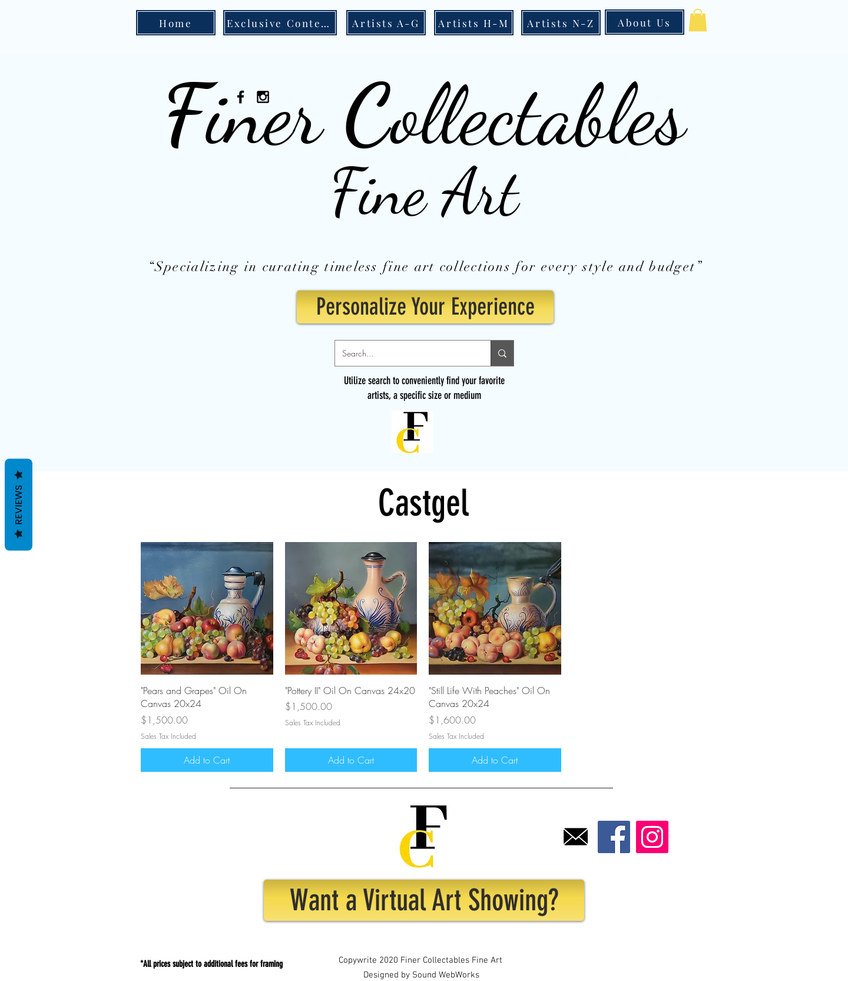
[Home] (175, 22)
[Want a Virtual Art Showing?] (424, 900)
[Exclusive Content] (280, 22)
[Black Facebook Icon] (240, 96)
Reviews (18, 504)
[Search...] (404, 353)
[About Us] (644, 22)
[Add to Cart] (207, 760)
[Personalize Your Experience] (425, 306)
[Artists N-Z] (561, 22)
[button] (697, 20)
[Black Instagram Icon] (262, 96)
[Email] (575, 837)
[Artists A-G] (386, 22)
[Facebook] (614, 837)
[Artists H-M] (473, 22)
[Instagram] (652, 837)
